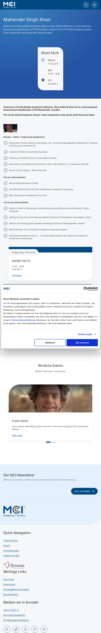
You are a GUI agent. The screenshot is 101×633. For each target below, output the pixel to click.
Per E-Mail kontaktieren (14, 615)
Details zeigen (85, 334)
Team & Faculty (10, 540)
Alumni (6, 545)
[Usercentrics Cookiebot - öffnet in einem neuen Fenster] (85, 289)
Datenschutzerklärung (23, 320)
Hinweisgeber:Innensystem (16, 589)
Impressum (8, 579)
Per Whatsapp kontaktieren (16, 620)
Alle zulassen (82, 342)
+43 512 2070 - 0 (11, 610)
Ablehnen (50, 342)
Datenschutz (9, 584)
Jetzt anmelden (84, 491)
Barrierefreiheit (10, 594)
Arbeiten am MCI (11, 555)
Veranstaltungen (11, 550)
